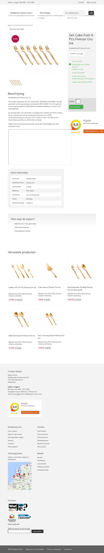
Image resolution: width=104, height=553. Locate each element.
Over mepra (12, 431)
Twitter (85, 371)
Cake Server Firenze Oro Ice (49, 287)
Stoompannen (42, 434)
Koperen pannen (43, 443)
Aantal (71, 101)
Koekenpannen (42, 440)
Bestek (39, 457)
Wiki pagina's (13, 447)
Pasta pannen (42, 437)
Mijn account (91, 2)
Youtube (94, 371)
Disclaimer (68, 549)
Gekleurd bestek (43, 467)
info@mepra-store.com (33, 394)
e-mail (17, 394)
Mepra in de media (15, 434)
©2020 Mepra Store (15, 549)
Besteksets (41, 461)
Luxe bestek (41, 464)
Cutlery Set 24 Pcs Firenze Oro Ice (22, 287)
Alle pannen (41, 447)
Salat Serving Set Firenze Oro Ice (21, 335)
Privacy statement (54, 549)
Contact (81, 2)
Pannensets (41, 431)
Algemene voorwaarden (35, 549)
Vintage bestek (42, 470)
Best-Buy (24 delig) (17, 29)
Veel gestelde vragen (15, 437)
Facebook (89, 371)
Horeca (10, 440)
